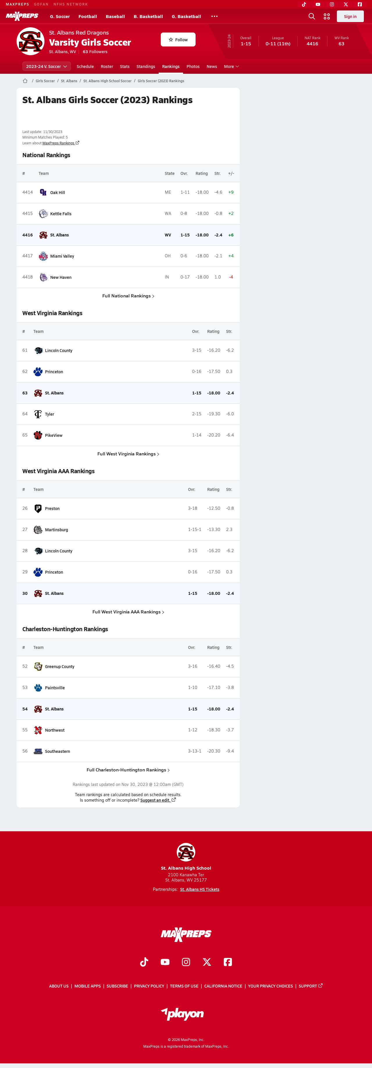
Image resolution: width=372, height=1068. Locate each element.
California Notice (223, 986)
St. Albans (69, 80)
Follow (178, 39)
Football (87, 16)
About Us (59, 986)
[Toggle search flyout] (311, 16)
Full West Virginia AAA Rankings (128, 611)
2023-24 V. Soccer (46, 66)
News (212, 66)
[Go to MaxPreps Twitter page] (207, 963)
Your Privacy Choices (270, 986)
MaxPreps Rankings (61, 143)
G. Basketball (186, 16)
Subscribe (117, 986)
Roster (107, 66)
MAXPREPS (17, 4)
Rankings (171, 66)
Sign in (350, 16)
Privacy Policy (149, 986)
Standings (146, 66)
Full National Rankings (128, 295)
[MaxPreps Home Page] (25, 80)
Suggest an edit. (158, 800)
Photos (193, 66)
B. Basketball (148, 16)
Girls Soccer (45, 80)
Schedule (85, 66)
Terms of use (184, 986)
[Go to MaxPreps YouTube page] (165, 963)
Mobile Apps (87, 986)
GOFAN (41, 4)
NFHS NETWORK (70, 4)
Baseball (115, 16)
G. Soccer (60, 16)
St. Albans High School (186, 857)
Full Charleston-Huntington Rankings (128, 769)
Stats (125, 66)
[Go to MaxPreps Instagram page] (186, 963)
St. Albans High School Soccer (107, 80)
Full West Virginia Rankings (128, 453)
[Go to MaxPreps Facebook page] (228, 963)
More (230, 66)
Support (311, 986)
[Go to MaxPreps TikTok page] (144, 963)
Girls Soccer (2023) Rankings (161, 80)
